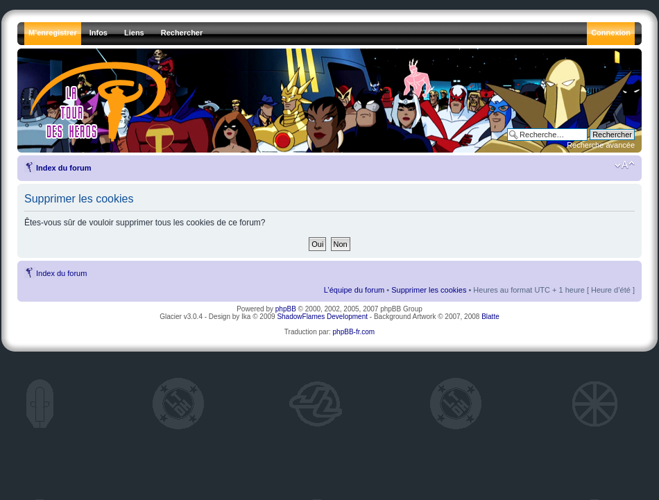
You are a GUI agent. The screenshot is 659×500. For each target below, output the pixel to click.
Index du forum (63, 168)
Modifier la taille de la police (625, 165)
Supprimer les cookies (428, 290)
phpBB (285, 309)
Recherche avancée (601, 145)
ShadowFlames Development (322, 316)
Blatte (490, 316)
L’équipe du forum (354, 290)
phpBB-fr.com (354, 332)
